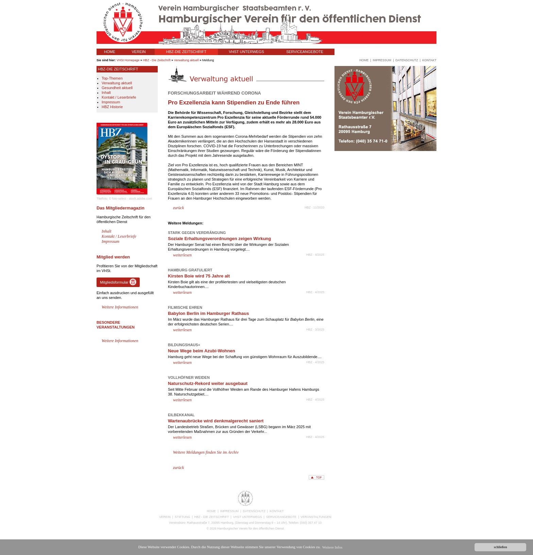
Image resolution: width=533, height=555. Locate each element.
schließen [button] (500, 547)
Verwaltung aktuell (186, 60)
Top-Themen (112, 78)
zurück (178, 207)
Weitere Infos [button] (332, 547)
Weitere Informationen (120, 307)
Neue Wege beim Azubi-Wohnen (201, 350)
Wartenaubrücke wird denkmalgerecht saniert (215, 420)
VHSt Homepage (128, 60)
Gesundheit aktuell (117, 88)
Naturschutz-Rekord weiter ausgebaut (207, 383)
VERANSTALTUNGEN (360, 52)
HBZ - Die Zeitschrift (157, 60)
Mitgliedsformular (118, 282)
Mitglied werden (113, 256)
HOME (109, 52)
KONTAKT (277, 511)
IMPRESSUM (229, 511)
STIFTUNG (182, 517)
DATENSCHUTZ (254, 511)
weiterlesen (182, 255)
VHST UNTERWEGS (246, 52)
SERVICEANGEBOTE (304, 52)
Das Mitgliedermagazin (120, 208)
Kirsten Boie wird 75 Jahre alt (199, 276)
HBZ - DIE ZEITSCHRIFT (211, 517)
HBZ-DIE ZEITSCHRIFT (186, 52)
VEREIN (139, 52)
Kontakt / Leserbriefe (119, 97)
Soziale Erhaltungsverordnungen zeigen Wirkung (219, 238)
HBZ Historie (112, 107)
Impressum (111, 102)
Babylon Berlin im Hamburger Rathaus (208, 313)
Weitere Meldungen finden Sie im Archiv (206, 452)
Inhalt (106, 92)
